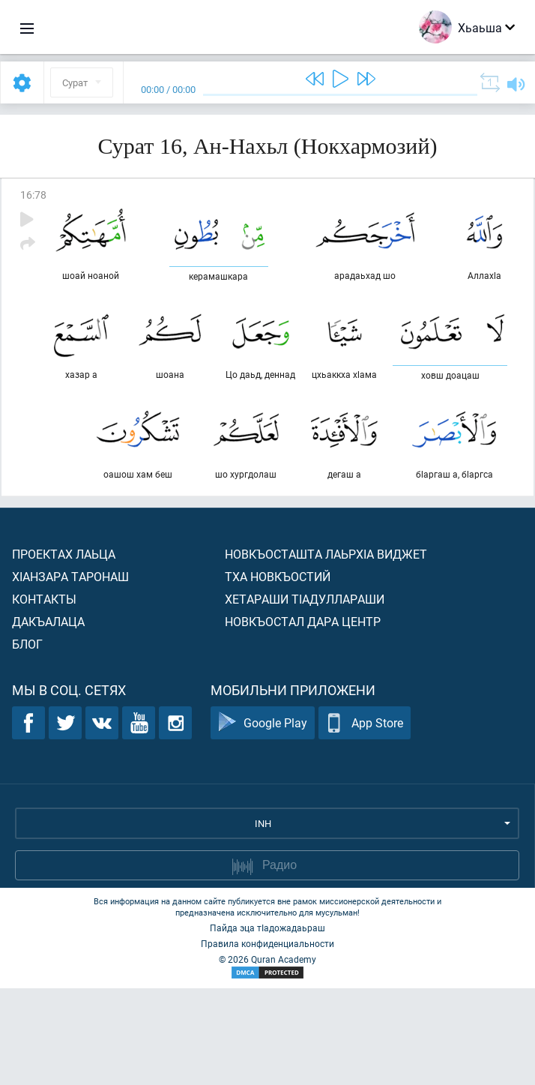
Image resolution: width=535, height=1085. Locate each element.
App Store (364, 820)
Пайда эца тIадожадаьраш (267, 1024)
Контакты (44, 695)
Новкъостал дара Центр (303, 718)
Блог (27, 740)
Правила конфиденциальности (267, 1040)
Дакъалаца (48, 718)
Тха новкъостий (277, 673)
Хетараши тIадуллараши (304, 695)
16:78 (33, 194)
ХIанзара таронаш (70, 673)
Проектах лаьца (63, 650)
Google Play (262, 820)
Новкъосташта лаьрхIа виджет (326, 650)
